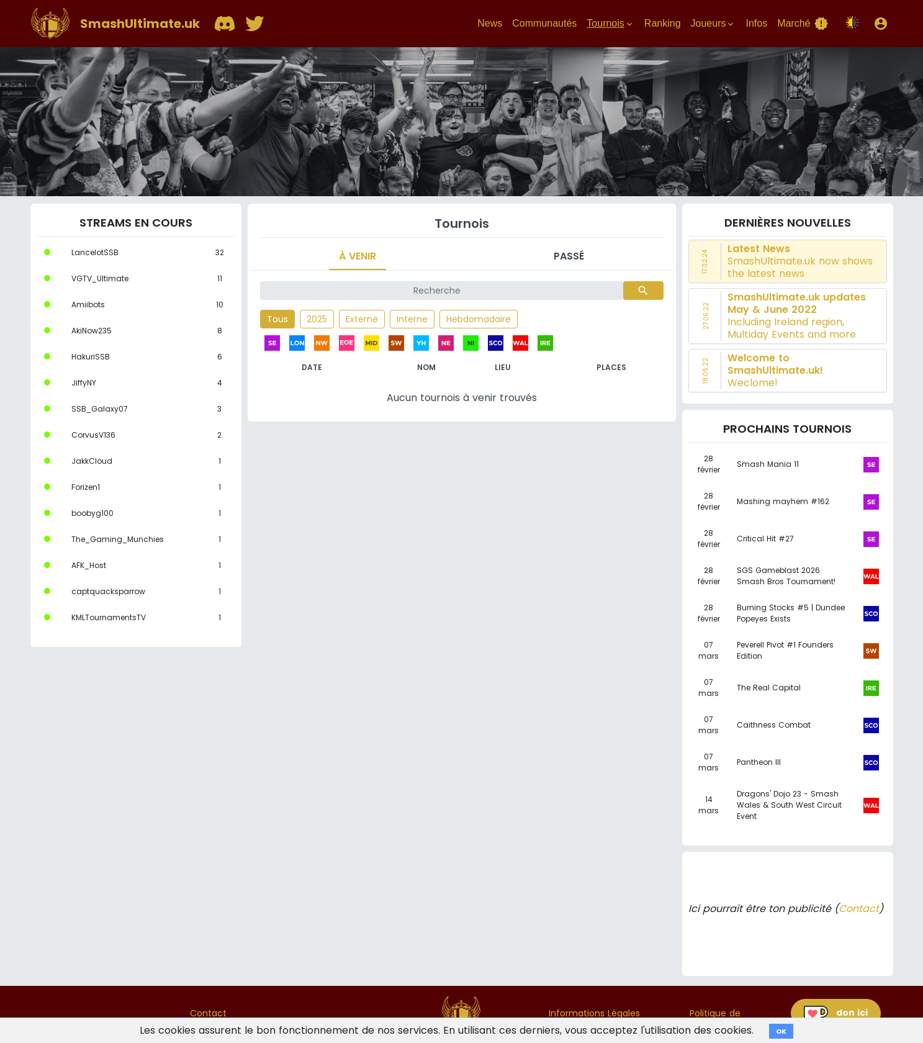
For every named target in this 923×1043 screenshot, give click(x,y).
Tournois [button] (610, 23)
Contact (859, 908)
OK (781, 1031)
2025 (317, 319)
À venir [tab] (357, 256)
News (489, 23)
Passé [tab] (569, 256)
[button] (880, 23)
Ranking (662, 23)
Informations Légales (594, 1013)
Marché (802, 23)
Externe (362, 319)
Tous (277, 319)
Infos (756, 23)
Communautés (544, 23)
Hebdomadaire (478, 319)
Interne (412, 319)
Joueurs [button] (713, 23)
